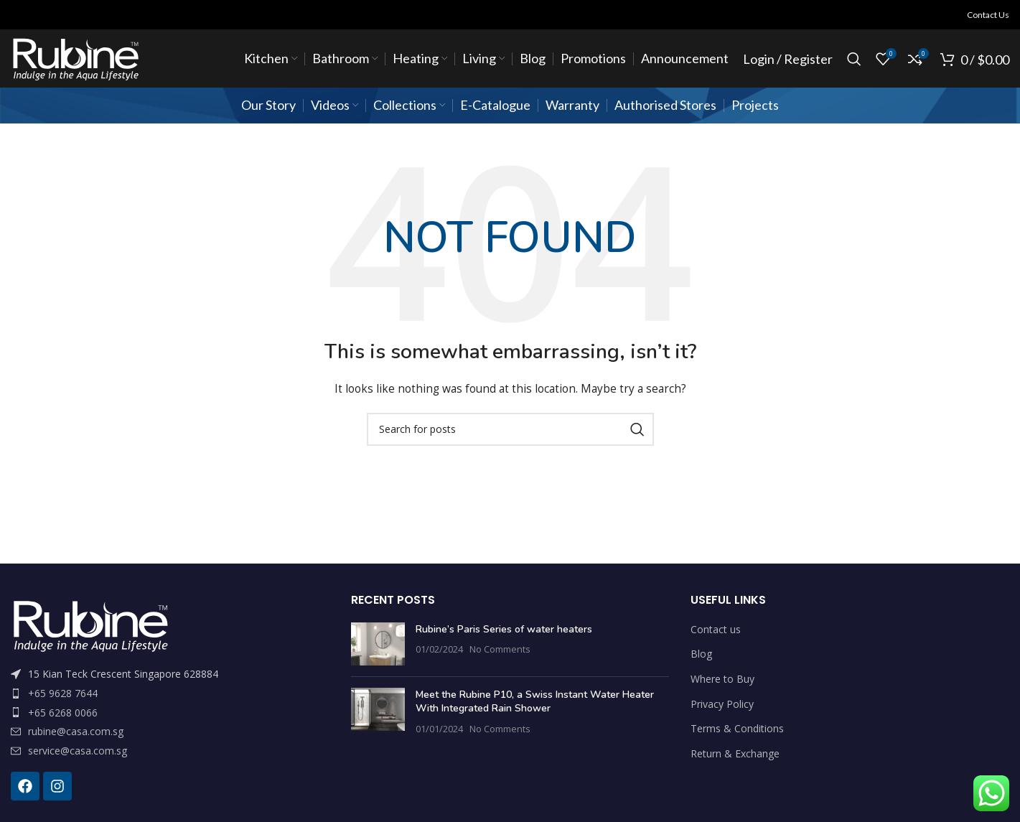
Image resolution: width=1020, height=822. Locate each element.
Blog (701, 653)
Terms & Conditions (737, 728)
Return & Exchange (735, 753)
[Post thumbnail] (378, 643)
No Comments (499, 649)
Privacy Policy (722, 704)
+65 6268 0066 (63, 712)
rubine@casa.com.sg (75, 731)
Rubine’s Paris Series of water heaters (504, 629)
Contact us (716, 629)
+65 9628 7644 (63, 693)
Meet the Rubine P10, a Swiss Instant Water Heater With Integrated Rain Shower (535, 702)
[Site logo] (75, 58)
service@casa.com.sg (77, 750)
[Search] (854, 59)
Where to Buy (722, 679)
